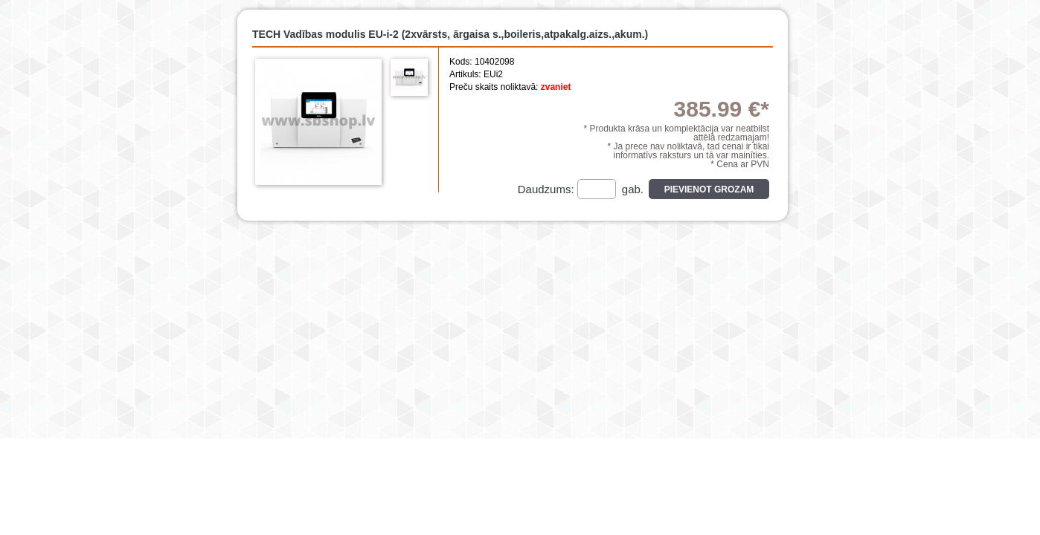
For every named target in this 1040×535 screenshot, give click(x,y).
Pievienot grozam (709, 189)
